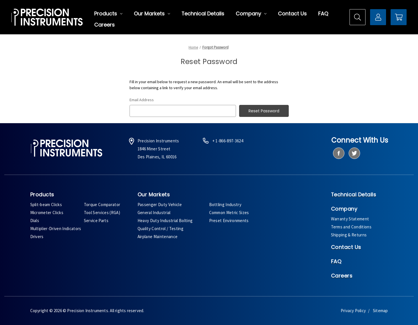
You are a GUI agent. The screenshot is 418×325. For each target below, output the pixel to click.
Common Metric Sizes (229, 212)
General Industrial (154, 212)
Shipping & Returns (349, 235)
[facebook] (338, 153)
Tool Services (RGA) (102, 212)
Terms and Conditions (351, 227)
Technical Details (202, 13)
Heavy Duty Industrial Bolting (165, 220)
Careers (104, 24)
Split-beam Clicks (46, 204)
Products (108, 13)
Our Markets (152, 13)
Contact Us (292, 13)
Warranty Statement (350, 219)
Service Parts (96, 220)
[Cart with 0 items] (399, 17)
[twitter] (354, 153)
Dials (34, 220)
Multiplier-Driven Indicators (55, 228)
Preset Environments (229, 220)
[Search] (358, 17)
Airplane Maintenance (158, 236)
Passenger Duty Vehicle (160, 204)
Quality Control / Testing (160, 228)
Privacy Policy (353, 310)
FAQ (323, 13)
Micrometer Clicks (47, 212)
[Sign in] (378, 17)
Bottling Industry (225, 204)
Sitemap (380, 310)
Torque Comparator (102, 204)
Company (251, 13)
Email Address (142, 99)
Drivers (37, 236)
